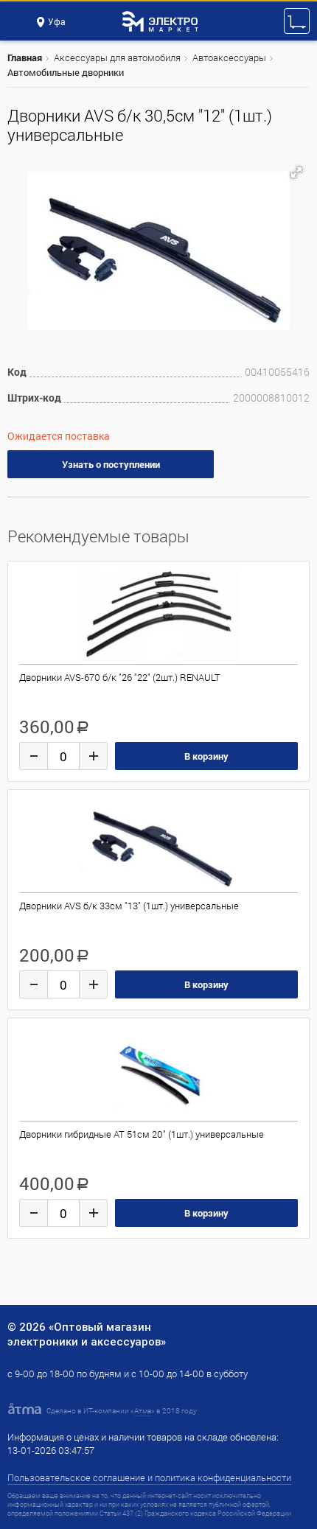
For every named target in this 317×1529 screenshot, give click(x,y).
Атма (142, 1411)
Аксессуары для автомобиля (117, 57)
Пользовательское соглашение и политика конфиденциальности (149, 1477)
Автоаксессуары (229, 57)
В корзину (206, 756)
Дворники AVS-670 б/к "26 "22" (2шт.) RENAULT (119, 677)
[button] (296, 172)
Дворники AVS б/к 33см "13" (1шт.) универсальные (129, 905)
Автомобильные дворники (65, 72)
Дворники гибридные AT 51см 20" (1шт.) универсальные (141, 1134)
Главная (24, 57)
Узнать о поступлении (111, 464)
